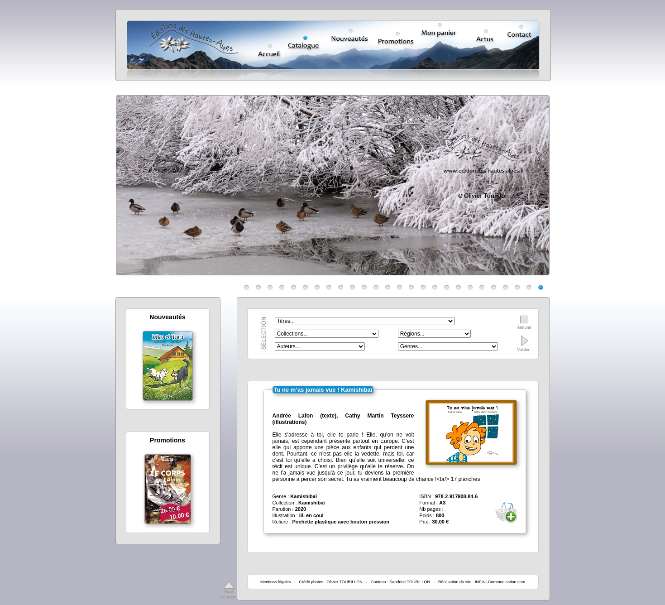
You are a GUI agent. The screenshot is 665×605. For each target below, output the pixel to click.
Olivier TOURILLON (345, 582)
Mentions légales (275, 582)
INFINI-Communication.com (500, 582)
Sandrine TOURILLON (409, 582)
